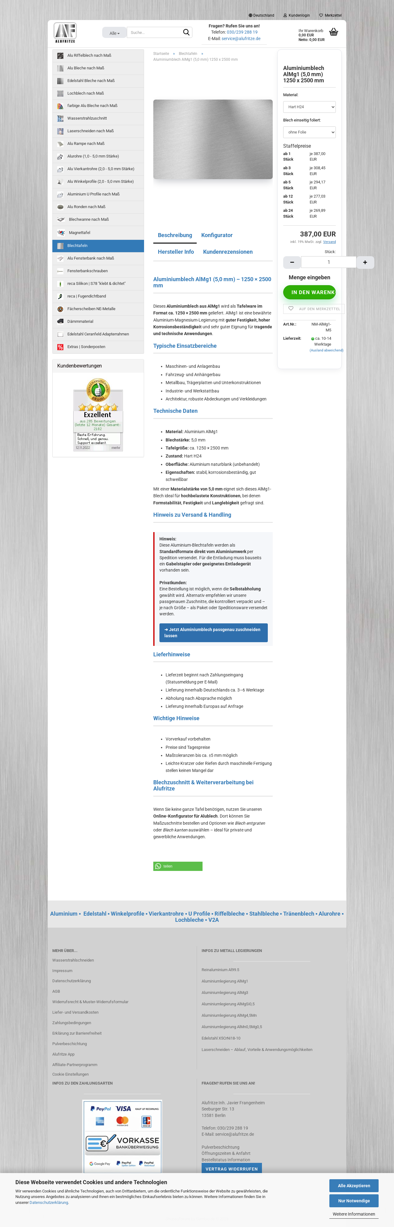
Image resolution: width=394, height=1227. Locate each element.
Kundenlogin (296, 15)
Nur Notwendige (354, 1200)
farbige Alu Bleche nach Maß (87, 106)
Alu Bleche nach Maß (80, 68)
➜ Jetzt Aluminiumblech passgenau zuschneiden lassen (212, 632)
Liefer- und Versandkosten (75, 1012)
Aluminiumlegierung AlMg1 (225, 981)
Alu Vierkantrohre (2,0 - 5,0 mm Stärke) (96, 169)
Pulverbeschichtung (69, 1043)
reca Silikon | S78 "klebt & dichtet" (91, 284)
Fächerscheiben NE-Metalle (86, 309)
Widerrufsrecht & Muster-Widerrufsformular (90, 1001)
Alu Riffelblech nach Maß (84, 56)
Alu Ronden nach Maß (81, 207)
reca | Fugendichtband (81, 296)
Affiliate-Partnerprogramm (74, 1064)
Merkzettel (330, 15)
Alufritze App (63, 1054)
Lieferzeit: (291, 338)
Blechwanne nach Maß (83, 219)
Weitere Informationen (354, 1214)
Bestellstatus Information (226, 1159)
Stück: (330, 251)
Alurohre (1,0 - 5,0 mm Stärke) (88, 157)
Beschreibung (175, 235)
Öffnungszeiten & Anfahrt (226, 1153)
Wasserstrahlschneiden (73, 960)
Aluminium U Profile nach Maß (88, 194)
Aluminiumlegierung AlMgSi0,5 (228, 1004)
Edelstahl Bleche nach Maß (86, 81)
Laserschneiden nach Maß (85, 131)
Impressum (62, 970)
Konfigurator (217, 235)
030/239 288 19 (242, 32)
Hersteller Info (176, 251)
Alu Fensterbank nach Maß (85, 259)
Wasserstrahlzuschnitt (82, 119)
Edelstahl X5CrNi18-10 (221, 1038)
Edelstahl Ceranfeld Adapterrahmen (93, 334)
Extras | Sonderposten (81, 347)
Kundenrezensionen (228, 251)
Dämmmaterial (75, 322)
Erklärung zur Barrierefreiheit (77, 1033)
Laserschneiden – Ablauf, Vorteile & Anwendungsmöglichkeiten (257, 1049)
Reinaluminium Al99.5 (220, 969)
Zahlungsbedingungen (71, 1022)
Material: (290, 94)
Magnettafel (73, 232)
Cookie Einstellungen (70, 1074)
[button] (178, 866)
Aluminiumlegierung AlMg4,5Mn (229, 1015)
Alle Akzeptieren (354, 1185)
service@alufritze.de (241, 38)
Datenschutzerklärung (49, 1202)
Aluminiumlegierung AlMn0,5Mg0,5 (232, 1026)
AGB (56, 991)
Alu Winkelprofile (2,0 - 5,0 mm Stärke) (95, 182)
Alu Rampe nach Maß (81, 144)
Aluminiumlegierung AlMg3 (225, 992)
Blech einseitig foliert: (302, 120)
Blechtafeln (72, 246)
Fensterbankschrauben (82, 271)
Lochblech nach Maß (80, 93)
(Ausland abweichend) (327, 350)
